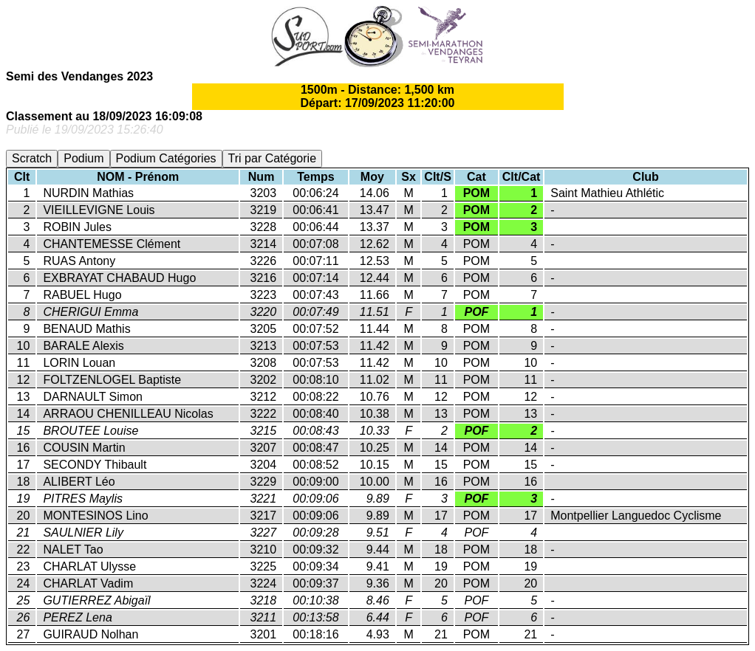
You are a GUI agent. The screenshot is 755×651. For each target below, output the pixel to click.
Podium (83, 158)
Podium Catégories (166, 158)
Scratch (32, 158)
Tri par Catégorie (272, 158)
